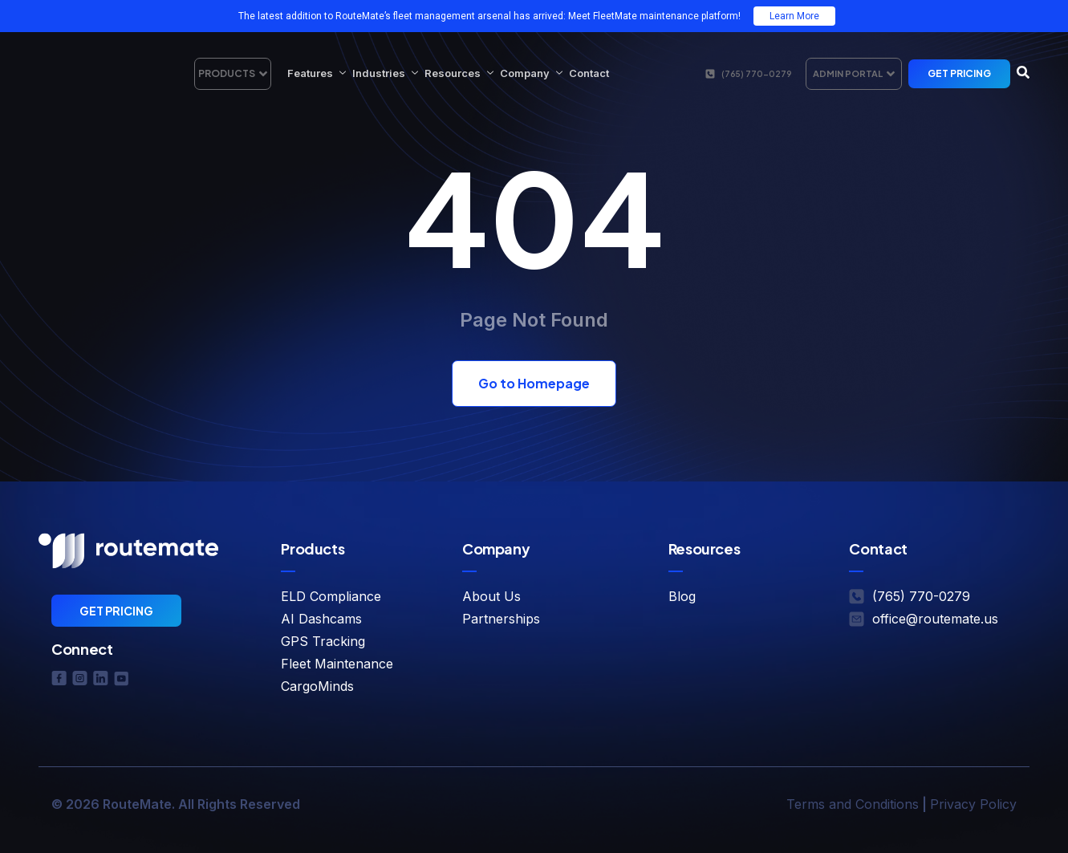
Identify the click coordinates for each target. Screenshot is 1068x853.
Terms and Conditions (852, 804)
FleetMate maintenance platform (665, 16)
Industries (385, 73)
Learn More (794, 16)
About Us (491, 596)
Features (316, 73)
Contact (589, 73)
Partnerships (501, 619)
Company (531, 73)
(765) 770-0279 (756, 74)
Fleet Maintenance (337, 664)
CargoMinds (317, 686)
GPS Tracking (323, 641)
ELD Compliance (331, 596)
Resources (458, 73)
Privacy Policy (973, 804)
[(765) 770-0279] (710, 74)
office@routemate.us (935, 619)
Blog (682, 596)
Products (232, 73)
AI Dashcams (321, 619)
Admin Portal (854, 73)
